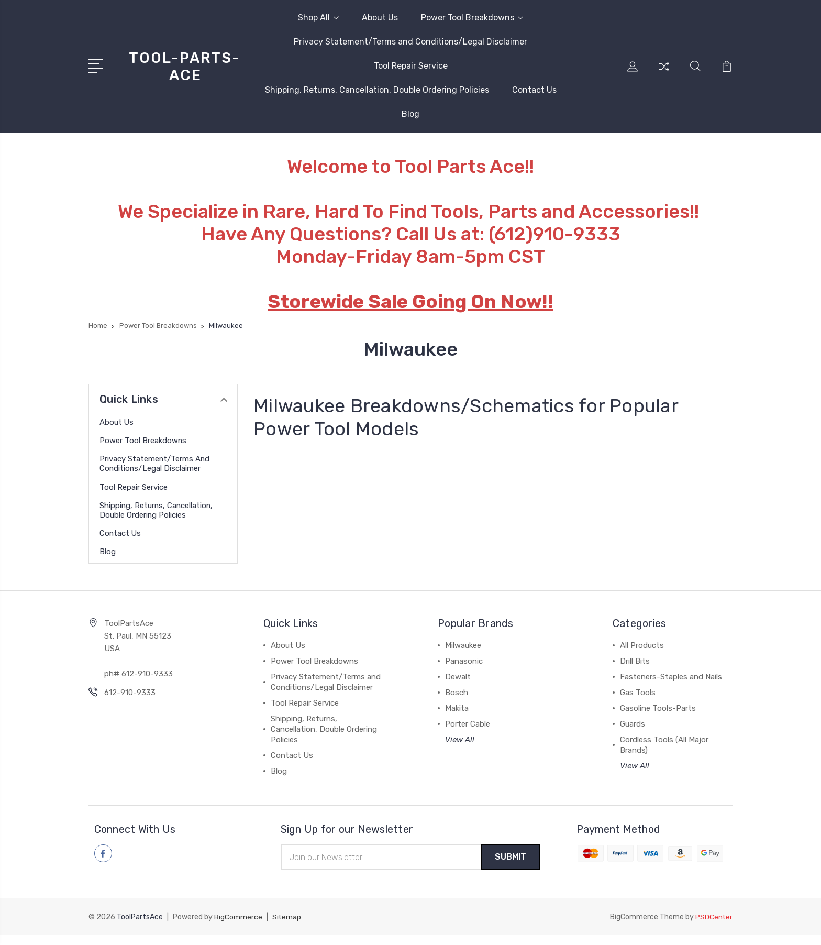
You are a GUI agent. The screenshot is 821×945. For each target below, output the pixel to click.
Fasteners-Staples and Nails (671, 686)
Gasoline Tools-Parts (658, 717)
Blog (410, 114)
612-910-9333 (130, 702)
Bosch (456, 702)
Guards (632, 733)
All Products (642, 655)
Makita (457, 717)
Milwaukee (463, 655)
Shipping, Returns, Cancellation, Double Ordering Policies (377, 90)
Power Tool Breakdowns (472, 18)
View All (459, 749)
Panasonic (464, 670)
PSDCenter (714, 926)
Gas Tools (638, 702)
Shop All (318, 18)
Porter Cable (467, 733)
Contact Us (534, 90)
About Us (380, 18)
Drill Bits (635, 670)
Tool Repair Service (411, 66)
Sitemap (287, 926)
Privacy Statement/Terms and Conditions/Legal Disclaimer (410, 42)
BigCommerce (238, 926)
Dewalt (458, 686)
